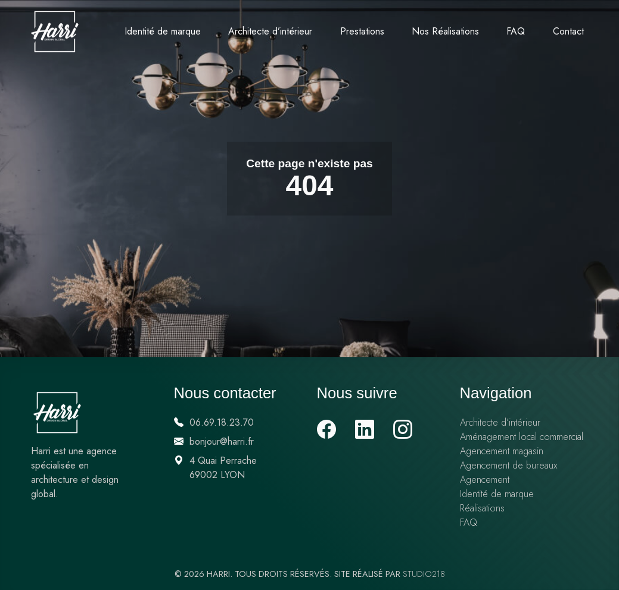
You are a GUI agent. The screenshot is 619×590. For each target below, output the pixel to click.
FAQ (515, 31)
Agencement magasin (501, 451)
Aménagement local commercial (521, 437)
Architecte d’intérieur (270, 31)
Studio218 (424, 574)
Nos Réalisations (445, 31)
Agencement (484, 479)
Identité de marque (163, 31)
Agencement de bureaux (508, 465)
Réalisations (482, 508)
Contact (568, 31)
